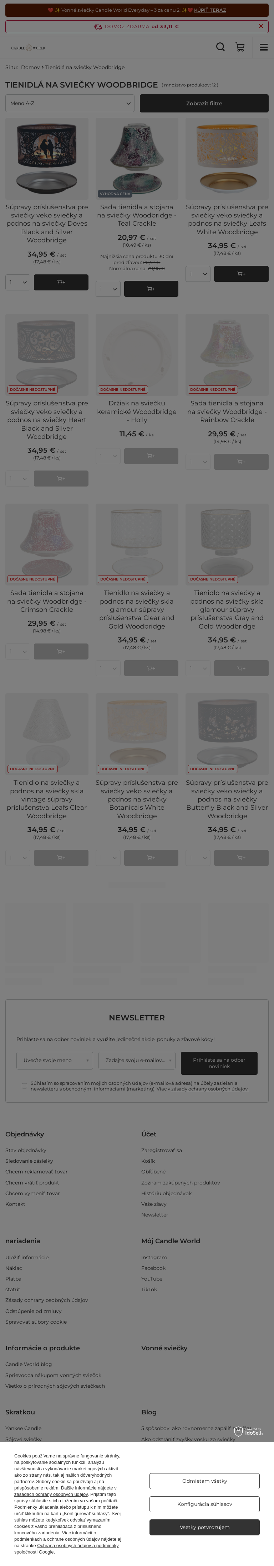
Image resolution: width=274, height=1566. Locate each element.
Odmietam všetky (204, 1481)
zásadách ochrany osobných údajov (51, 1494)
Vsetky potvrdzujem (205, 1527)
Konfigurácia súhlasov (204, 1504)
